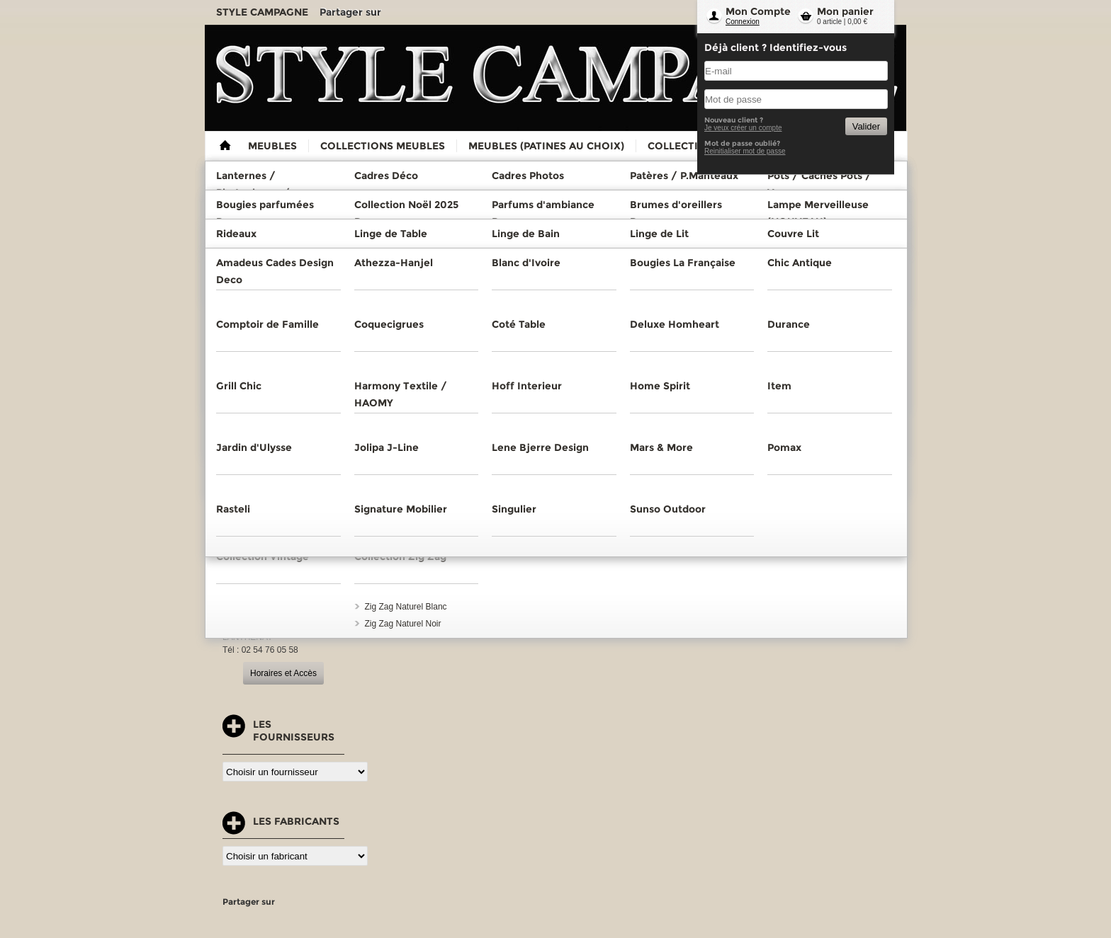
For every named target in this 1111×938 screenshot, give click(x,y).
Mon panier (845, 11)
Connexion (743, 21)
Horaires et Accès (283, 673)
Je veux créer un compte (743, 128)
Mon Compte (758, 11)
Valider (866, 126)
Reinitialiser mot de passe (745, 151)
